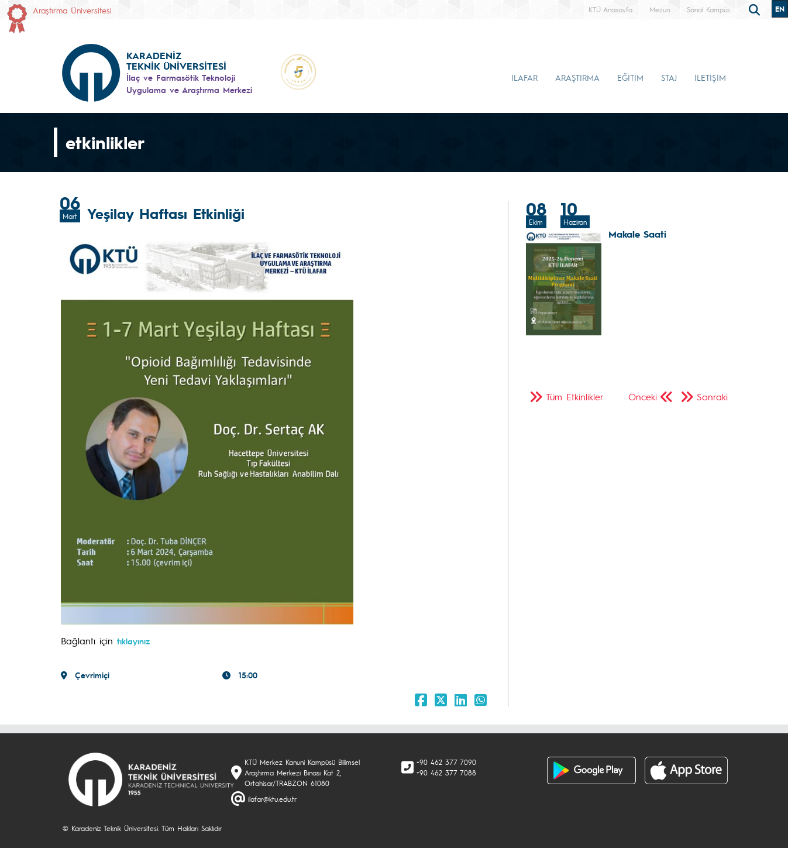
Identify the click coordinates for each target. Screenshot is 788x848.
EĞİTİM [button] (630, 77)
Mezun (659, 9)
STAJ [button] (669, 77)
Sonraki (712, 396)
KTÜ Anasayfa (610, 9)
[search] (756, 9)
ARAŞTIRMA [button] (577, 77)
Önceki (642, 396)
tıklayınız (133, 641)
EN (779, 8)
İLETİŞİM (710, 77)
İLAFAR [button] (524, 77)
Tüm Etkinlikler (575, 396)
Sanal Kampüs (708, 9)
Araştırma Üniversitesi (72, 10)
